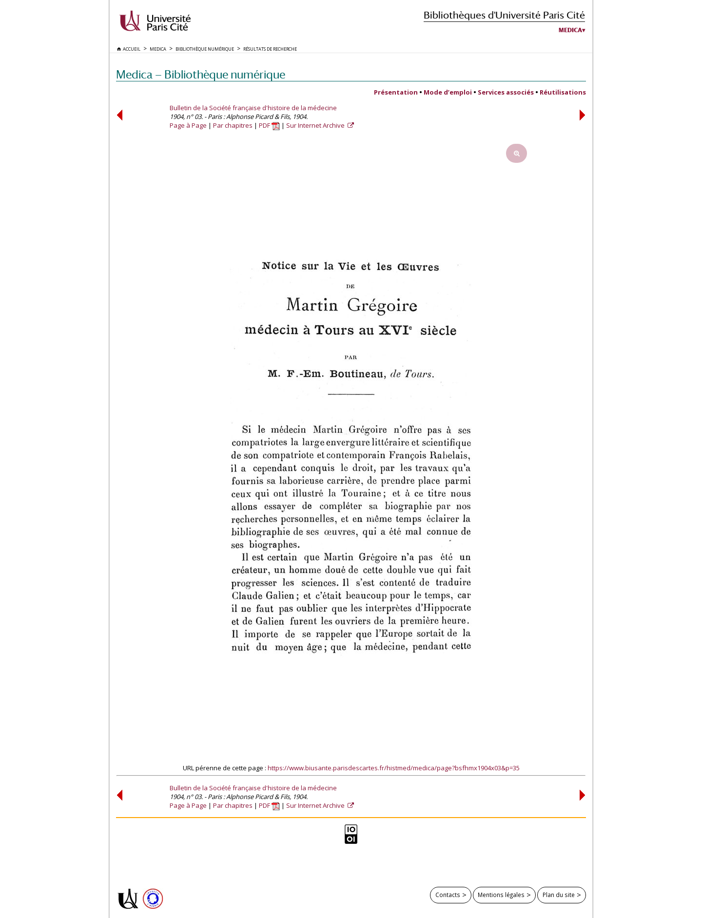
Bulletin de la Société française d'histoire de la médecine (253, 107)
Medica (570, 30)
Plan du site (559, 894)
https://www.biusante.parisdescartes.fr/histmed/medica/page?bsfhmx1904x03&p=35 (394, 767)
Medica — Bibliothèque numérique (200, 74)
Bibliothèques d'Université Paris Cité (504, 14)
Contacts (447, 894)
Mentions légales (501, 894)
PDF (269, 125)
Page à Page (188, 125)
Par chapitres (233, 125)
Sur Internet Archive (316, 125)
